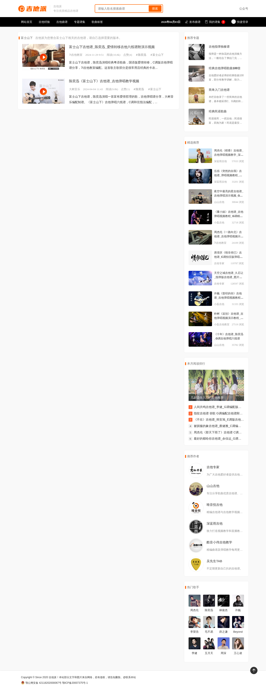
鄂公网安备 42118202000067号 (41, 682)
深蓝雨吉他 (215, 523)
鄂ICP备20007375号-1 (75, 682)
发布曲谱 (193, 21)
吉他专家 (213, 467)
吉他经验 (44, 21)
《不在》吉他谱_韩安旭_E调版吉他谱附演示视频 (226, 419)
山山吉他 (213, 486)
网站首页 (26, 21)
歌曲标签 (97, 21)
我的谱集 (215, 21)
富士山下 (158, 54)
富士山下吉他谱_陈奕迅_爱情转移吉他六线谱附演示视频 (112, 47)
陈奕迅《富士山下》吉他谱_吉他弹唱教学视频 (104, 81)
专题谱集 (79, 21)
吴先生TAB (214, 561)
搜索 (155, 8)
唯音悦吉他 (215, 504)
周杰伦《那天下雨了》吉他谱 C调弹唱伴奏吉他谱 (227, 432)
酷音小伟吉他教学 (219, 542)
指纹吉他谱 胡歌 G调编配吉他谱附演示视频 (223, 413)
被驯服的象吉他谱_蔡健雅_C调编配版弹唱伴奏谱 (226, 426)
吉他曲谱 (62, 21)
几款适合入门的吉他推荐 (207, 397)
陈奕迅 (142, 54)
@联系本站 (129, 677)
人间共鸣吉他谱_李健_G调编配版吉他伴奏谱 (223, 407)
